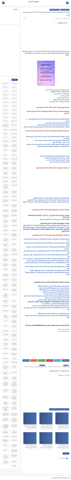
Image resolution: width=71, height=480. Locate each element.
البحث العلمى (14, 158)
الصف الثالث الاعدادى (14, 211)
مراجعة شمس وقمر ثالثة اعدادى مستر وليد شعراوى (53, 286)
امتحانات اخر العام (14, 275)
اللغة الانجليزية (64, 9)
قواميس (5, 348)
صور (14, 330)
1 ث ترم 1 (14, 87)
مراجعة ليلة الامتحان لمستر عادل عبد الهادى (55, 292)
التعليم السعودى (5, 168)
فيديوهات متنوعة (14, 344)
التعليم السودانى (14, 173)
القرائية (14, 239)
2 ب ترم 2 (14, 94)
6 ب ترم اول (14, 124)
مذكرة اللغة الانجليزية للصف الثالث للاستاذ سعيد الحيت (52, 140)
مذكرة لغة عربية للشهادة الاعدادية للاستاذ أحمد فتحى (53, 125)
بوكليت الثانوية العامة (5, 296)
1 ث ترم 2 (5, 87)
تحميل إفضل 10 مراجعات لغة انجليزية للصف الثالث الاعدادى (50, 306)
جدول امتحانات (5, 316)
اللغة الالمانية (5, 245)
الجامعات (5, 177)
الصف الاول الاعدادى (5, 201)
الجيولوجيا (5, 181)
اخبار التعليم (14, 141)
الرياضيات (14, 196)
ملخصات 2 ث (5, 436)
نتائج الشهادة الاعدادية (14, 456)
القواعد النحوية (5, 240)
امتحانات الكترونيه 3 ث (5, 275)
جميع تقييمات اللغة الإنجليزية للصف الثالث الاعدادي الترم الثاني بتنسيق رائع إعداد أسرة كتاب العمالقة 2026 (46, 447)
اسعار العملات (14, 151)
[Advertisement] (45, 38)
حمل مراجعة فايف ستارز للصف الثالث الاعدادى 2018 (53, 313)
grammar (5, 133)
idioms (14, 137)
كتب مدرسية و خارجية (14, 354)
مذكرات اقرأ (14, 372)
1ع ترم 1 (14, 91)
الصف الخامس (5, 221)
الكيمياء (14, 244)
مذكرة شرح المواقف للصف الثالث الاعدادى (56, 294)
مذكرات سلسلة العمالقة (14, 397)
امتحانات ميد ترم (5, 280)
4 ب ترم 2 (14, 117)
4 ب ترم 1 (5, 113)
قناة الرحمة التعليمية (14, 349)
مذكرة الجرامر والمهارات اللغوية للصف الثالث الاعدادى (48, 302)
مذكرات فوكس (14, 403)
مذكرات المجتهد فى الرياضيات (5, 383)
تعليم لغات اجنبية (5, 301)
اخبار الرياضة (5, 141)
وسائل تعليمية (5, 462)
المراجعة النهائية (54, 9)
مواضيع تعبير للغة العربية (14, 451)
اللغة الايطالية (5, 250)
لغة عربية (5, 362)
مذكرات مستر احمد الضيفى (14, 414)
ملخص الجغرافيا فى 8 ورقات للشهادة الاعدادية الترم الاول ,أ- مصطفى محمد (46, 259)
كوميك (5, 358)
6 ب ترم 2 (6, 121)
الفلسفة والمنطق (14, 235)
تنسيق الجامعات (14, 311)
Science (14, 133)
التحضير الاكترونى (14, 163)
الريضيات (6, 196)
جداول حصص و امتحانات (14, 316)
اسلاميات (5, 150)
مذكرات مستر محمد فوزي (6, 419)
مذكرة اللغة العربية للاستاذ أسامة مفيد (57, 123)
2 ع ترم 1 (5, 102)
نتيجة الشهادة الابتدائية (5, 456)
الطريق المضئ (33, 2)
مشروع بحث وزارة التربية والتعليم (5, 426)
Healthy (5, 129)
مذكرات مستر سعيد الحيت (6, 414)
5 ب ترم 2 (6, 117)
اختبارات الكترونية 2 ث (14, 146)
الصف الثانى (14, 215)
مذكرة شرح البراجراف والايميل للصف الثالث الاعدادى (53, 300)
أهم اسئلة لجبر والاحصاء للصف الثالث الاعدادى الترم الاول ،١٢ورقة (49, 270)
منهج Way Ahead (14, 446)
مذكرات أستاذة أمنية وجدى (5, 367)
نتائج (6, 450)
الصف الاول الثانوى (14, 206)
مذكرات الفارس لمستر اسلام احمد (14, 384)
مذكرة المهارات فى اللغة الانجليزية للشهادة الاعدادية (53, 146)
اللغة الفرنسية (6, 255)
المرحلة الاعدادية (5, 265)
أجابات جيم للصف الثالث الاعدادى (59, 162)
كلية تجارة (5, 353)
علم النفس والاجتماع (14, 335)
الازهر (5, 155)
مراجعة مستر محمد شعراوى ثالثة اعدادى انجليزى (54, 288)
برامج (14, 294)
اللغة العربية (14, 254)
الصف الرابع (14, 225)
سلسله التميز (14, 326)
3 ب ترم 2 (14, 109)
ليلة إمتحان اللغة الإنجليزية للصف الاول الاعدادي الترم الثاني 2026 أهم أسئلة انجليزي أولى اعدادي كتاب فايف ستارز (30, 427)
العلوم (14, 230)
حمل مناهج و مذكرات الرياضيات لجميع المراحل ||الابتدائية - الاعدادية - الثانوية (46, 202)
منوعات (5, 445)
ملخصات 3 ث (14, 440)
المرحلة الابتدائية (14, 265)
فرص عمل (5, 334)
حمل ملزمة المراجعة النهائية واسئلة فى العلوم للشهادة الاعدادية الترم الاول (46, 225)
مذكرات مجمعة (5, 403)
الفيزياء (5, 234)
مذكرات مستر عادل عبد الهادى (14, 420)
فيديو (14, 339)
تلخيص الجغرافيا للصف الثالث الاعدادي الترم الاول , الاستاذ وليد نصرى (48, 261)
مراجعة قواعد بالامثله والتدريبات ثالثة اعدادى (55, 304)
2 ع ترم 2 (14, 106)
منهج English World (5, 441)
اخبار (6, 137)
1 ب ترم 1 (14, 83)
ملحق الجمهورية (5, 432)
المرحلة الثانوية (14, 270)
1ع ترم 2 (5, 91)
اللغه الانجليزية (14, 260)
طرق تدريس (5, 330)
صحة (5, 325)
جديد (6, 320)
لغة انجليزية (14, 362)
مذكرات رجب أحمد (5, 390)
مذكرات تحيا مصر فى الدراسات (14, 391)
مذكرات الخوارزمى (14, 378)
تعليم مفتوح (5, 305)
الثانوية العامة (5, 173)
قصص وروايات (5, 344)
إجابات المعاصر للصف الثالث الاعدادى (57, 160)
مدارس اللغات (14, 367)
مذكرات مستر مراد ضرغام (14, 426)
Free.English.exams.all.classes (13, 129)
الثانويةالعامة (14, 177)
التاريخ (5, 158)
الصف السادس (5, 226)
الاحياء (14, 155)
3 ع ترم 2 (5, 109)
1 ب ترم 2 (5, 83)
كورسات (14, 358)
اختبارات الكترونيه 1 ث (5, 146)
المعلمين (5, 269)
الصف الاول (14, 200)
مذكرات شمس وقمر (5, 397)
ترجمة (14, 300)
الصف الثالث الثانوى (5, 211)
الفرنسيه (6, 230)
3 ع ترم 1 (14, 113)
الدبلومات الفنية (14, 192)
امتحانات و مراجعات (14, 290)
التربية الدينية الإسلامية (5, 163)
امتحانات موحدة (14, 280)
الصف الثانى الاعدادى (5, 216)
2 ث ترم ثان (14, 102)
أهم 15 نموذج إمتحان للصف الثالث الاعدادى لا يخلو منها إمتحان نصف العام (46, 296)
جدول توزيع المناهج (14, 321)
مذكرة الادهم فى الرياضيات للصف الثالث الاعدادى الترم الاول (51, 198)
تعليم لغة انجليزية (14, 306)
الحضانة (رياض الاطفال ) (6, 186)
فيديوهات (5, 339)
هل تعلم (14, 461)
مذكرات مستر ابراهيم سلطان (6, 409)
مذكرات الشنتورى (5, 378)
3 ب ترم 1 (5, 106)
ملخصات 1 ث (14, 436)
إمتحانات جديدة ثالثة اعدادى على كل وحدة (57, 298)
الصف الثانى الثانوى (14, 221)
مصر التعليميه (14, 432)
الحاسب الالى (14, 185)
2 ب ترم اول (5, 94)
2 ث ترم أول (5, 98)
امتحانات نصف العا (14, 285)
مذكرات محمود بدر (14, 408)
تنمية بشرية (5, 310)
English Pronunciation (5, 125)
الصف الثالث (5, 205)
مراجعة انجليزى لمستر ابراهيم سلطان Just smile (54, 290)
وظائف (14, 465)
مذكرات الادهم (5, 373)
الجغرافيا (14, 181)
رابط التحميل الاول (63, 329)
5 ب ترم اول (14, 121)
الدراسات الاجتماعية (5, 192)
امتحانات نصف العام (5, 285)
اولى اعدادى (5, 289)
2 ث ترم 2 (14, 98)
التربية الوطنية (14, 168)
